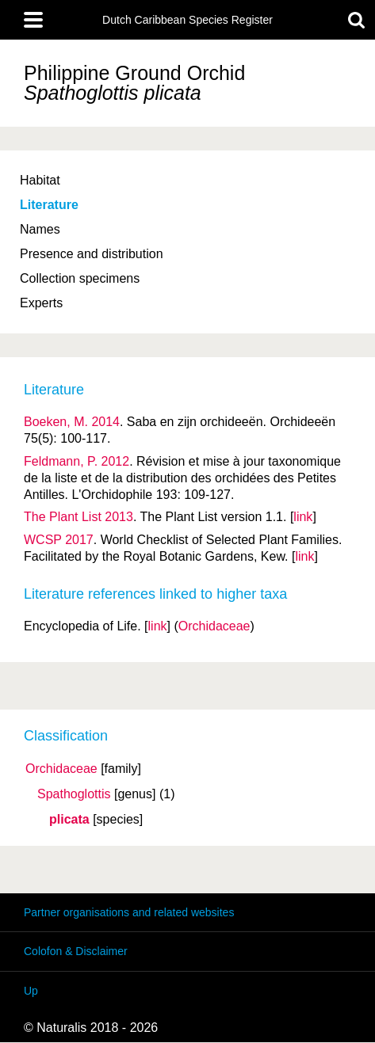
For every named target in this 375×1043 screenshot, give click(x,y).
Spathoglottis (74, 794)
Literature (49, 204)
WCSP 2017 (59, 539)
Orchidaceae (61, 769)
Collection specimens (80, 278)
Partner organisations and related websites (129, 912)
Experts (41, 303)
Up (31, 990)
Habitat (40, 180)
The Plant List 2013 (78, 516)
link (302, 516)
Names (40, 229)
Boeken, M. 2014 (72, 421)
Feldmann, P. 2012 (76, 461)
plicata (69, 819)
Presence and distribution (91, 254)
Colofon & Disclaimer (76, 951)
